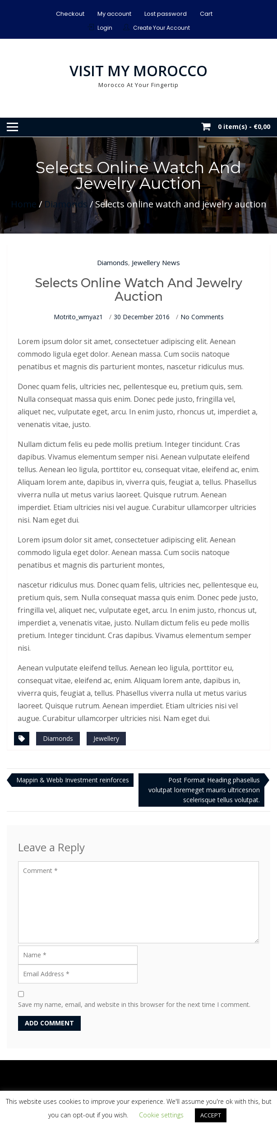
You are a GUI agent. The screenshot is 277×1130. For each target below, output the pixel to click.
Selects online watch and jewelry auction (138, 290)
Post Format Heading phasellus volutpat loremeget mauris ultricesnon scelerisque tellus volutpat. (204, 790)
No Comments (202, 316)
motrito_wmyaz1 (78, 316)
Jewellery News (156, 262)
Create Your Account (161, 28)
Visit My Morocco (138, 70)
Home (24, 204)
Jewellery (106, 738)
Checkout (70, 13)
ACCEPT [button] (210, 1115)
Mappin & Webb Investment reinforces (72, 780)
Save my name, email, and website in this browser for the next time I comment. (134, 1004)
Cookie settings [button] (161, 1115)
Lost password (165, 13)
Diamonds (66, 204)
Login (104, 28)
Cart (206, 13)
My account (114, 13)
